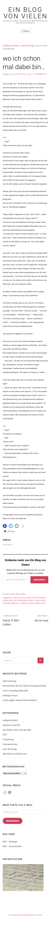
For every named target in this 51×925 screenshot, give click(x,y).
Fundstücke (8, 739)
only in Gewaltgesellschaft (15, 690)
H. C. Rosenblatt (38, 74)
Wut (43, 603)
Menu (26, 31)
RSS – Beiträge (10, 841)
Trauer (24, 603)
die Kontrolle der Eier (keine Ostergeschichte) (24, 686)
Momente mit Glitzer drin (15, 754)
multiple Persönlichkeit (22, 600)
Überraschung (9, 681)
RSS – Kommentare (12, 846)
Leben (6, 600)
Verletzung (34, 603)
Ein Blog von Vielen (26, 12)
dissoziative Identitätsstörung (29, 598)
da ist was (38, 618)
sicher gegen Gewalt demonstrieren (20, 700)
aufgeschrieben (10, 720)
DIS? (5, 734)
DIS (10, 598)
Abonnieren (39, 579)
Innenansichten (10, 744)
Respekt (15, 603)
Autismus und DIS (11, 725)
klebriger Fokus (10, 695)
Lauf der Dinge (18, 594)
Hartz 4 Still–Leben (12, 620)
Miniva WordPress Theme (31, 915)
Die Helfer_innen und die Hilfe (17, 730)
